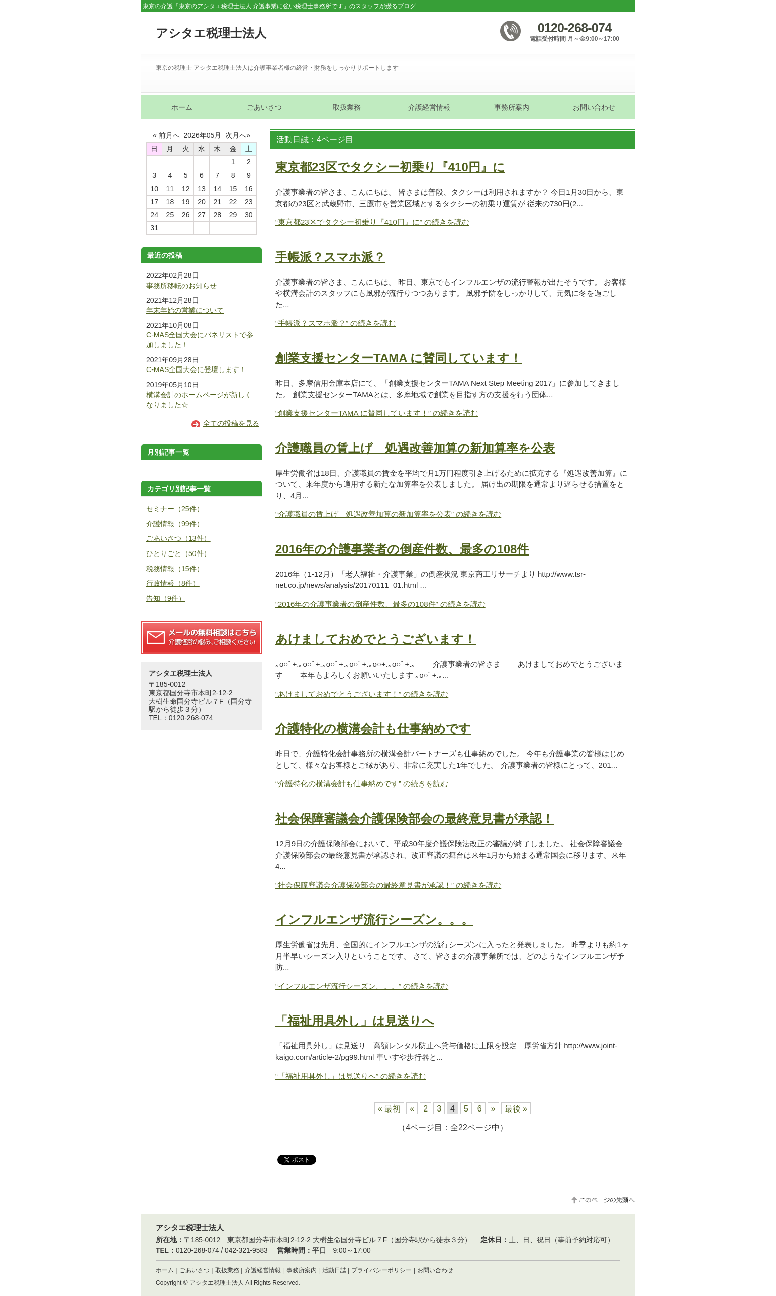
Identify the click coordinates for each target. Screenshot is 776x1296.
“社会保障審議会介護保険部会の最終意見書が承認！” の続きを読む (388, 885)
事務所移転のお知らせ (181, 286)
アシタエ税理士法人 (211, 33)
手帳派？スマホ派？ (330, 257)
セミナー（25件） (175, 509)
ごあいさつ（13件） (178, 538)
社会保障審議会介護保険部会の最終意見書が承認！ (414, 818)
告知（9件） (165, 598)
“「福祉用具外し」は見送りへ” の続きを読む (350, 1076)
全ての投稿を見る (231, 423)
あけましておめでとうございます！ (375, 639)
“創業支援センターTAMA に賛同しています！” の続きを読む (376, 413)
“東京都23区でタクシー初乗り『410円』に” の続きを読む (372, 222)
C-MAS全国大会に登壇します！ (196, 369)
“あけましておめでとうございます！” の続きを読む (361, 694)
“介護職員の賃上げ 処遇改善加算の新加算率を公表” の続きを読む (388, 514)
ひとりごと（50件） (178, 553)
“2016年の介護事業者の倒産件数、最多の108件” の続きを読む (380, 604)
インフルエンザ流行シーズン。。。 (374, 920)
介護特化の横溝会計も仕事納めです (373, 728)
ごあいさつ (194, 1270)
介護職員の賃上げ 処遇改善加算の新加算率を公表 (415, 448)
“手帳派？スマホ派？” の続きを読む (335, 323)
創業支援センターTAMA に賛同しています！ (398, 358)
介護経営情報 (263, 1270)
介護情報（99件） (175, 524)
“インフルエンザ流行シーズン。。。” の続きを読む (361, 986)
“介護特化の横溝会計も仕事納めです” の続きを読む (361, 783)
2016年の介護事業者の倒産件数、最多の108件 (402, 549)
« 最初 (389, 1108)
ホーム (165, 1270)
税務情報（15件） (175, 569)
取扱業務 (227, 1270)
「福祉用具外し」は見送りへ (354, 1021)
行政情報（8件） (173, 583)
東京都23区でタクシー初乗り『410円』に (390, 167)
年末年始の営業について (185, 310)
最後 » (516, 1108)
